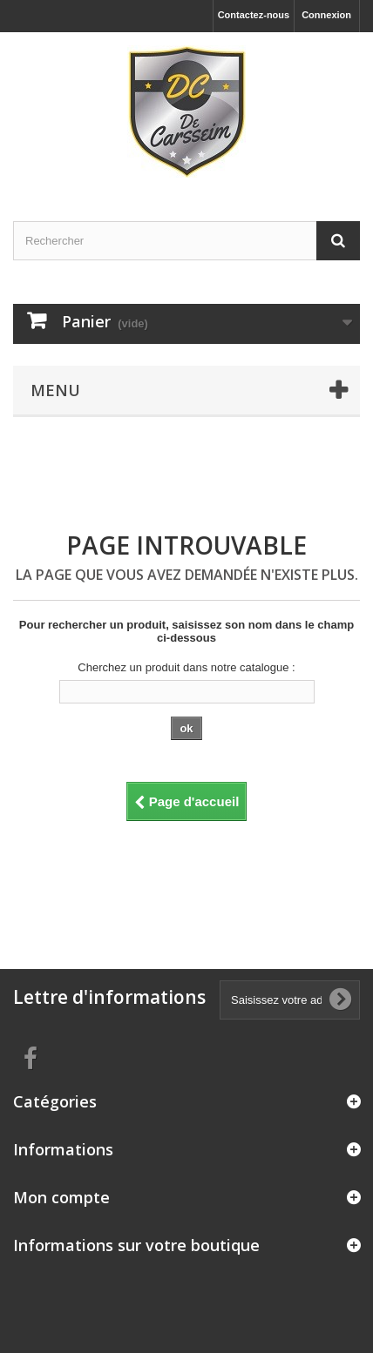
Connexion (326, 15)
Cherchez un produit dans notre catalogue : (186, 667)
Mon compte (61, 1197)
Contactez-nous (254, 15)
